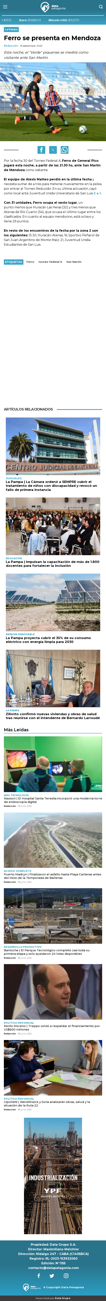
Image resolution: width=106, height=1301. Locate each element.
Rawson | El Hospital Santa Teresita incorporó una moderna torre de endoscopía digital (53, 800)
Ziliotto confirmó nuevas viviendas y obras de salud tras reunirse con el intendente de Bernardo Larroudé (53, 716)
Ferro (30, 261)
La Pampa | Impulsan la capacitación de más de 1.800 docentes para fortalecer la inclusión (52, 564)
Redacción (11, 45)
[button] (41, 150)
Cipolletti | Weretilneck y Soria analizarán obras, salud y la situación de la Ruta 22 (47, 1103)
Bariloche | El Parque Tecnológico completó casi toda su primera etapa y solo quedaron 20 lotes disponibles (47, 952)
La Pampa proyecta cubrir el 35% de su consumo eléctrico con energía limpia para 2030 (48, 640)
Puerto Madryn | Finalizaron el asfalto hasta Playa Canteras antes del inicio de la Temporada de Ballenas (52, 876)
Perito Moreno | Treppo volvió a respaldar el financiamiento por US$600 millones (52, 1027)
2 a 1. (98, 193)
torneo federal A (50, 261)
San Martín (73, 261)
